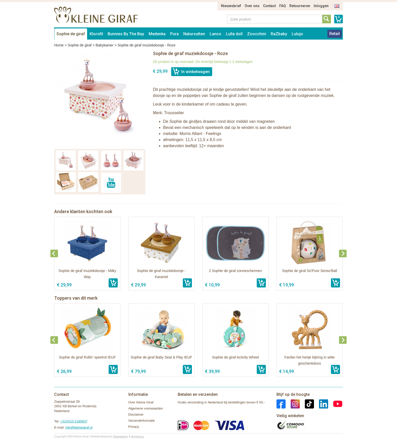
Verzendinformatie (141, 420)
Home (59, 45)
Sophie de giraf (70, 33)
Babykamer (104, 45)
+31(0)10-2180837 (73, 421)
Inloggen (321, 6)
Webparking (120, 436)
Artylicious (137, 436)
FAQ (282, 6)
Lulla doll (234, 33)
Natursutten (194, 33)
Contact (269, 6)
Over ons (252, 6)
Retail (334, 33)
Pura (174, 33)
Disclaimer (136, 414)
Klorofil (96, 33)
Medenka (157, 33)
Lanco (215, 33)
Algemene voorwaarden (145, 408)
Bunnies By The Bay (126, 33)
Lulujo (297, 33)
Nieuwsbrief (231, 6)
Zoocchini (256, 33)
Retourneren (299, 6)
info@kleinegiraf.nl (78, 427)
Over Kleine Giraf (141, 402)
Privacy (133, 427)
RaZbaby (279, 33)
